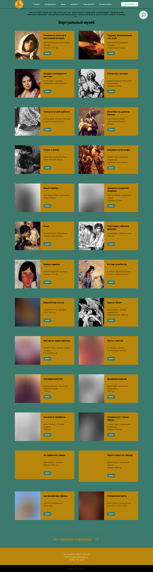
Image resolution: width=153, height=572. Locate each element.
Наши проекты (88, 4)
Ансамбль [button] (74, 4)
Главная (36, 4)
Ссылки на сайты (105, 4)
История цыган (50, 4)
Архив (63, 4)
